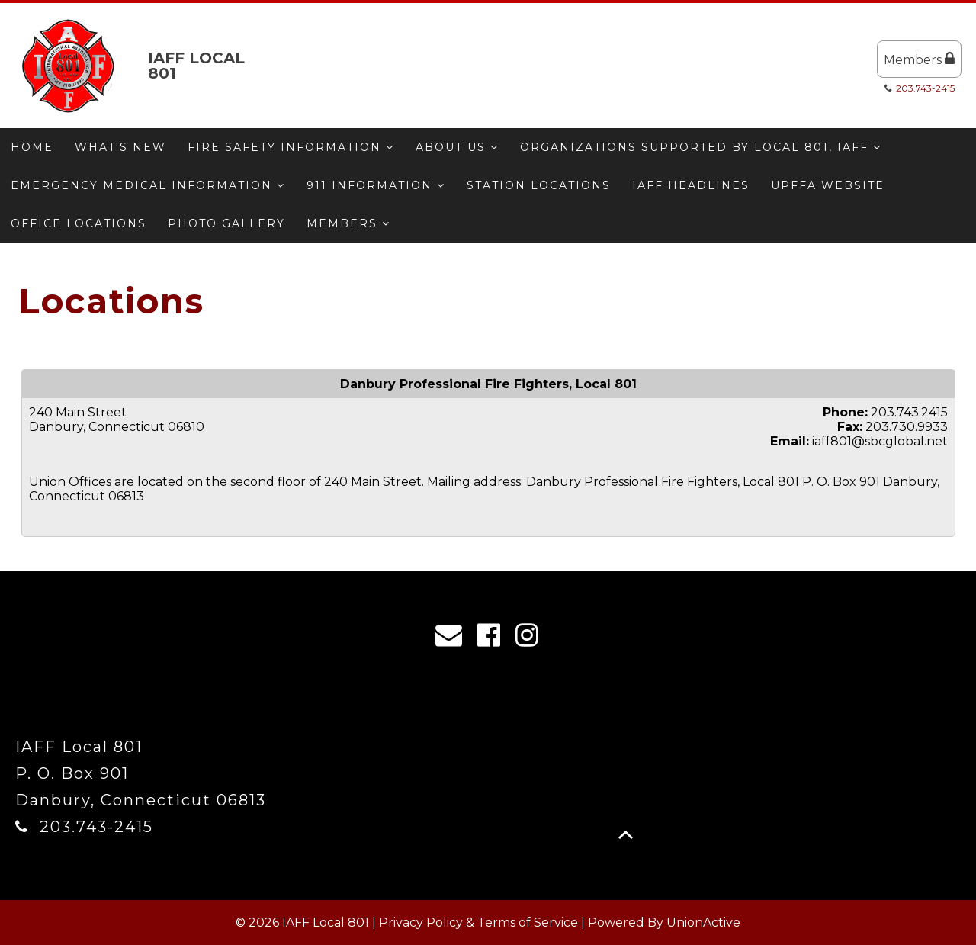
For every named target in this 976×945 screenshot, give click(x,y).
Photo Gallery (226, 223)
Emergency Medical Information (148, 185)
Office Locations (78, 223)
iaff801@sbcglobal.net (880, 441)
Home (32, 147)
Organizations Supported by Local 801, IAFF (700, 147)
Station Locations (539, 185)
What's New (120, 147)
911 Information (376, 185)
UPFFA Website (827, 185)
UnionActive (703, 922)
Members (919, 59)
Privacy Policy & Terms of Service (478, 922)
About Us (457, 147)
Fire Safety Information (291, 147)
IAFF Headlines (691, 185)
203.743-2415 (925, 88)
